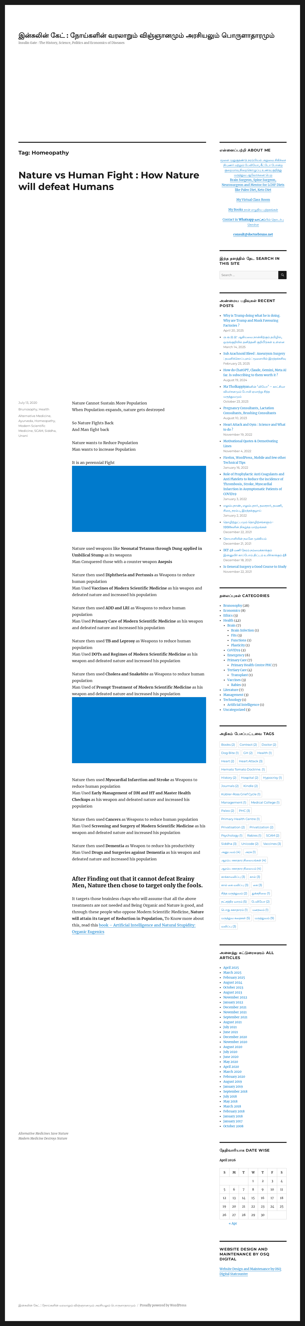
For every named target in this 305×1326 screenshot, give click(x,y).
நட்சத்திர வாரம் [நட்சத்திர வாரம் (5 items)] (234, 901)
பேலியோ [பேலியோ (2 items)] (260, 901)
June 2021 (230, 1032)
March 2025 (232, 973)
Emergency (235, 655)
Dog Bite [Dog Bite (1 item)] (230, 753)
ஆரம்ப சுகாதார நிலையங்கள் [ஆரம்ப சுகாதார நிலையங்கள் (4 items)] (243, 860)
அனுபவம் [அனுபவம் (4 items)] (230, 852)
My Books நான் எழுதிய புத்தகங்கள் (253, 210)
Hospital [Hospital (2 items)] (249, 777)
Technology (232, 700)
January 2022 (233, 1002)
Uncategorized (234, 710)
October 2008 (233, 1126)
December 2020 (235, 1037)
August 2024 (232, 983)
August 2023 (232, 992)
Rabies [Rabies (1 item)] (254, 835)
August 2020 (232, 1047)
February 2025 (234, 978)
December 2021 (234, 1007)
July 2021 (230, 1027)
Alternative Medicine (34, 377)
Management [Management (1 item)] (233, 802)
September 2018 (235, 1092)
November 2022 (235, 997)
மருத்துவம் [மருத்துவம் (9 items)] (264, 918)
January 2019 (233, 1087)
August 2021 (232, 1022)
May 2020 (230, 1062)
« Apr (233, 1223)
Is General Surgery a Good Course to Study (254, 567)
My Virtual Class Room (253, 200)
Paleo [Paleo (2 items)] (227, 810)
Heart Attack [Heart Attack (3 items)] (251, 761)
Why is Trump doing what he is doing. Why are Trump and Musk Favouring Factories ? (251, 321)
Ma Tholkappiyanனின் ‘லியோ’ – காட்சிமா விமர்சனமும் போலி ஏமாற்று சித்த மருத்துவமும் (254, 392)
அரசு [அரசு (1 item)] (250, 852)
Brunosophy (27, 370)
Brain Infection (242, 630)
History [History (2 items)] (228, 777)
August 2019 (232, 1082)
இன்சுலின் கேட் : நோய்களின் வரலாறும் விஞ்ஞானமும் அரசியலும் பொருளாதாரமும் (146, 35)
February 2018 (234, 1111)
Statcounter (239, 1274)
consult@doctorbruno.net (253, 234)
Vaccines (234, 680)
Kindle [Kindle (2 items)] (250, 786)
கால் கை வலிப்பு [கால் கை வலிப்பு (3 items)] (234, 885)
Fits (234, 635)
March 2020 (232, 1072)
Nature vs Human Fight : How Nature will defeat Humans (108, 180)
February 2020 (234, 1077)
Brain (231, 625)
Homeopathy (44, 382)
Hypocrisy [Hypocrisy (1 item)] (272, 777)
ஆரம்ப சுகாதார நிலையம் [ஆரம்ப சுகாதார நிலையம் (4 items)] (241, 868)
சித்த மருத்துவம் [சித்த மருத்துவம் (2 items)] (234, 893)
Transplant (239, 675)
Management (233, 695)
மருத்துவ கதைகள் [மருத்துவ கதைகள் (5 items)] (235, 918)
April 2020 (231, 1067)
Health (44, 370)
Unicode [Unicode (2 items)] (249, 844)
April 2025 (231, 968)
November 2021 (235, 1012)
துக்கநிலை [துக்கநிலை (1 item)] (261, 893)
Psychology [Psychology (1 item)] (231, 835)
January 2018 (233, 1116)
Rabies (236, 685)
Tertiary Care (237, 670)
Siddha (50, 392)
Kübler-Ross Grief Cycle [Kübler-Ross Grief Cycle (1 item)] (240, 794)
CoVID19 (233, 650)
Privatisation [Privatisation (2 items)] (233, 827)
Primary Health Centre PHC (251, 665)
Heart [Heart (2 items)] (227, 761)
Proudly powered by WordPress (163, 1305)
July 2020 (230, 1052)
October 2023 (233, 987)
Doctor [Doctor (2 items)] (269, 744)
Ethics (228, 616)
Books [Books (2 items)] (228, 744)
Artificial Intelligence (243, 705)
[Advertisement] (152, 107)
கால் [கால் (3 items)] (255, 877)
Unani (23, 397)
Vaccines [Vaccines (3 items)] (272, 844)
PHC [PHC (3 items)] (244, 810)
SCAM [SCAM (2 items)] (272, 835)
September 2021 (235, 1017)
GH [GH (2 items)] (248, 753)
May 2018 (230, 1101)
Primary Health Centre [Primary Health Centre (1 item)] (240, 819)
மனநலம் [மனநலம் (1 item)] (260, 910)
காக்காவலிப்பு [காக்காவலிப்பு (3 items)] (233, 877)
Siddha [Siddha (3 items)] (229, 844)
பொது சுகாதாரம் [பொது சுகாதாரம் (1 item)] (234, 910)
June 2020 (230, 1057)
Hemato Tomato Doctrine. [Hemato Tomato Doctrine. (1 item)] (243, 769)
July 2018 (230, 1096)
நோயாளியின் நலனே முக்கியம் (245, 539)
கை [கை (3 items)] (257, 885)
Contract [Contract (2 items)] (248, 744)
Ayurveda (25, 382)
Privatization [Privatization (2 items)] (261, 827)
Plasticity (238, 645)
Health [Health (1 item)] (264, 753)
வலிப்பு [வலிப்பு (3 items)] (228, 926)
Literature (230, 690)
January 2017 (233, 1121)
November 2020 (235, 1042)
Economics (231, 611)
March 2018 (232, 1106)
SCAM (38, 392)
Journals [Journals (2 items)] (230, 786)
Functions (238, 640)
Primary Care (237, 660)
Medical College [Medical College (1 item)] (265, 802)
